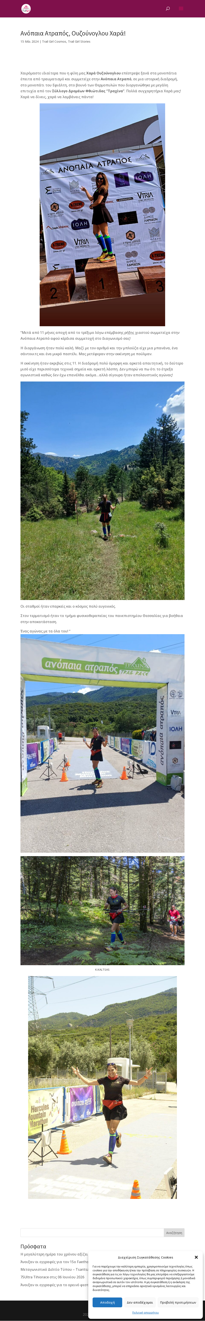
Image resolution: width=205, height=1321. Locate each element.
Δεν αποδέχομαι (140, 1302)
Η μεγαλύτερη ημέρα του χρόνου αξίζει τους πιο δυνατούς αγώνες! (78, 1254)
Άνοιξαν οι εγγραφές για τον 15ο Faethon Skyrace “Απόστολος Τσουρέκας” (83, 1261)
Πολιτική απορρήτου (145, 1312)
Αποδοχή (107, 1302)
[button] (196, 1257)
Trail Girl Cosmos (54, 41)
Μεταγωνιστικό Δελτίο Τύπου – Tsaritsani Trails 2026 (65, 1269)
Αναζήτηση (174, 1233)
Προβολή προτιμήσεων (178, 1302)
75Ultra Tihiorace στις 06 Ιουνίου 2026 (52, 1277)
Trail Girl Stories (79, 41)
